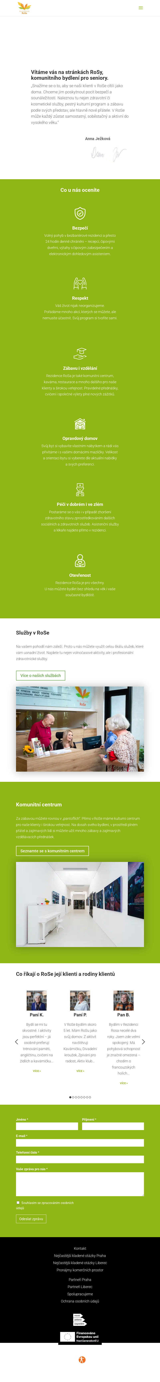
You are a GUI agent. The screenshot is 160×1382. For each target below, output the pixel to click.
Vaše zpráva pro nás (32, 1169)
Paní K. (37, 1014)
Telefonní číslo (27, 1152)
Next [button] (143, 1041)
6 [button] (84, 1097)
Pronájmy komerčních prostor (80, 1270)
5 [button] (82, 1097)
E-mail (21, 1136)
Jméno (22, 1119)
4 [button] (79, 1097)
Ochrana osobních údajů (80, 1301)
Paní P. (80, 1014)
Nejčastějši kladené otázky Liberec (80, 1263)
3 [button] (76, 1097)
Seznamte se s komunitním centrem (52, 851)
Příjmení (89, 1119)
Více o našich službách (40, 675)
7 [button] (87, 1097)
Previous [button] (16, 1041)
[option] (36, 1036)
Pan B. (123, 1014)
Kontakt (80, 1248)
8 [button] (90, 1097)
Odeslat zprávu (31, 1219)
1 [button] (70, 1097)
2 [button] (73, 1097)
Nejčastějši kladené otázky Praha (80, 1256)
